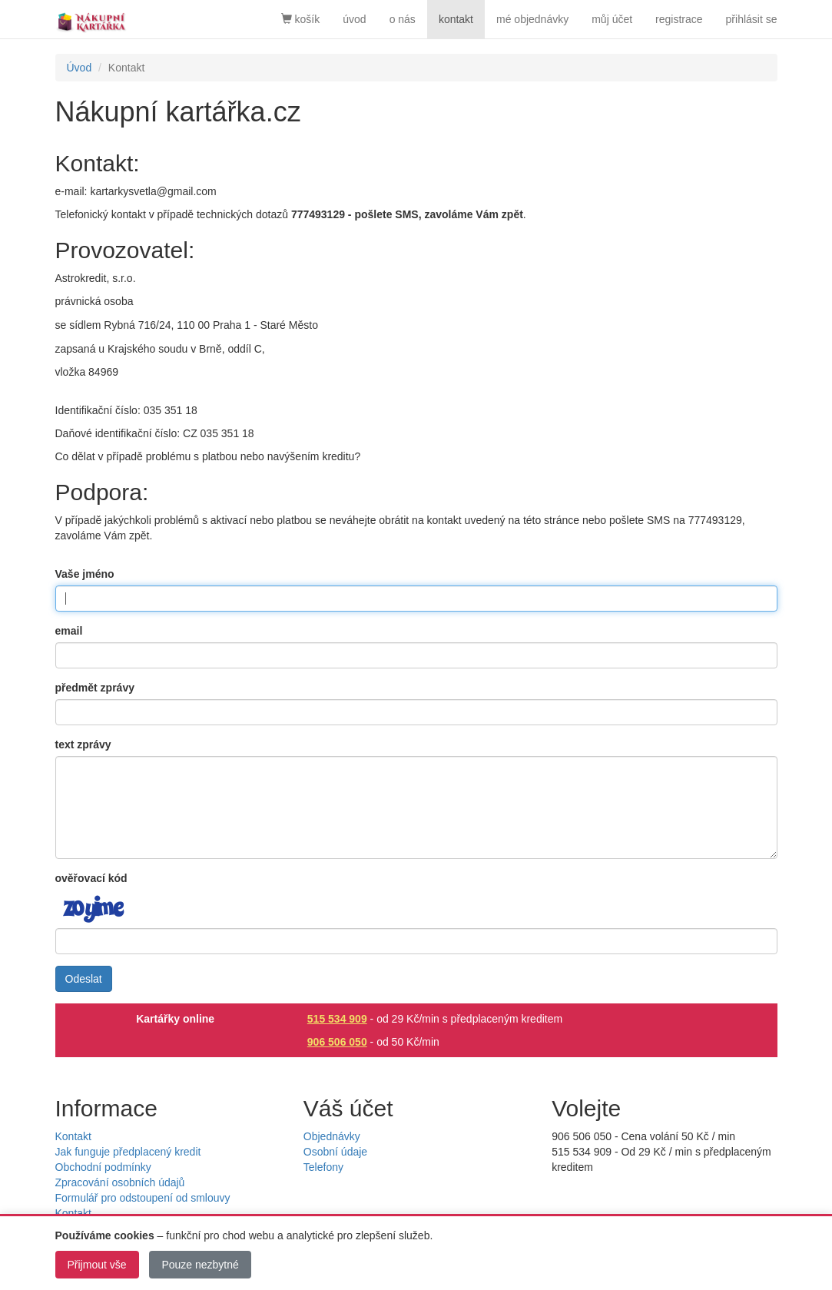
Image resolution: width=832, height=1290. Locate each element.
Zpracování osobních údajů (120, 1182)
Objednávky (331, 1136)
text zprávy (83, 744)
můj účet (612, 19)
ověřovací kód (91, 878)
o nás (402, 19)
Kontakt (73, 1136)
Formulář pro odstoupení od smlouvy (142, 1198)
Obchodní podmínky (103, 1167)
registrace (678, 19)
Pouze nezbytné (199, 1264)
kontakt (456, 19)
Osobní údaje (335, 1152)
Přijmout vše (97, 1264)
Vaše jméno (84, 574)
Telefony (323, 1167)
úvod (354, 19)
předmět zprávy (94, 687)
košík (300, 19)
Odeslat (83, 979)
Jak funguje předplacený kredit (128, 1152)
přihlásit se (751, 19)
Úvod (79, 67)
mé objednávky (532, 19)
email (69, 631)
